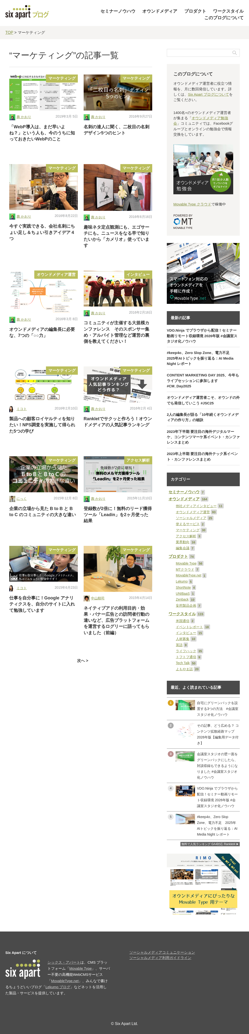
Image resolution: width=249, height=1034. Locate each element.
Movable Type (186, 563)
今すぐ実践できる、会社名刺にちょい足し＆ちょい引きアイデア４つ (42, 232)
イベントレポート (189, 627)
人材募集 (182, 639)
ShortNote (183, 587)
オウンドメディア (159, 11)
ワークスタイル (228, 11)
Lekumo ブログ (57, 987)
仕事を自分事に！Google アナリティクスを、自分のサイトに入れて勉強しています (42, 604)
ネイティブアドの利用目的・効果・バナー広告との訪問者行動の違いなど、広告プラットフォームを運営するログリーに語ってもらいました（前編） (116, 620)
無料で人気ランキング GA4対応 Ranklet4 (208, 844)
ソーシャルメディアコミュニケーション (162, 952)
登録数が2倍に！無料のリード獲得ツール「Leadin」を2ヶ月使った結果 (118, 514)
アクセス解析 (138, 460)
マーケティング (62, 78)
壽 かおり (24, 117)
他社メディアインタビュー (196, 506)
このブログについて (224, 17)
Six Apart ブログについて (208, 94)
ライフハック (186, 651)
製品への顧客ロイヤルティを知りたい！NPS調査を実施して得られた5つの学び (42, 424)
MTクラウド (185, 569)
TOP (9, 32)
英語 (179, 645)
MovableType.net (188, 575)
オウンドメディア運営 (56, 274)
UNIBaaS (183, 594)
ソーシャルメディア (191, 518)
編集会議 (182, 548)
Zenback (182, 599)
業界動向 (182, 542)
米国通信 (182, 621)
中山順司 (98, 598)
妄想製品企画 (186, 605)
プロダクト (195, 11)
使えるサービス (188, 524)
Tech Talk (183, 663)
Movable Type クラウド (192, 204)
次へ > (82, 661)
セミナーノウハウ (117, 11)
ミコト (22, 409)
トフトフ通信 (186, 657)
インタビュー (138, 274)
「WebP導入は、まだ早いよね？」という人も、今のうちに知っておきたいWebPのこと (42, 132)
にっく (22, 499)
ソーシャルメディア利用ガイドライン (160, 958)
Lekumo (182, 581)
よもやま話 (184, 669)
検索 (235, 53)
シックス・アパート (63, 962)
